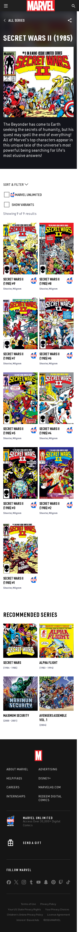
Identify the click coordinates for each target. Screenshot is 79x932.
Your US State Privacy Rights (24, 909)
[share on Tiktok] (68, 883)
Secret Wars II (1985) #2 (49, 505)
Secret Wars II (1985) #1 (13, 580)
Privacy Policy (48, 904)
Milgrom (17, 288)
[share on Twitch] (61, 883)
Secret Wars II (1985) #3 (13, 505)
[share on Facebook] (8, 883)
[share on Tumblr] (31, 883)
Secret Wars (12, 662)
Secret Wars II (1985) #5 (13, 431)
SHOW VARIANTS (23, 204)
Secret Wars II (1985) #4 (49, 431)
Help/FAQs (14, 778)
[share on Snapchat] (46, 883)
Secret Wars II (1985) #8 (49, 281)
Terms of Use (28, 904)
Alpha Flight (48, 662)
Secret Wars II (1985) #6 (49, 356)
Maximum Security (16, 715)
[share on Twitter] (16, 883)
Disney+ (45, 778)
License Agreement (58, 914)
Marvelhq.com (50, 787)
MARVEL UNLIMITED (28, 194)
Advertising (48, 769)
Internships (16, 796)
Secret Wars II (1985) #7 (13, 356)
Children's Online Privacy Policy (25, 914)
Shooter (7, 288)
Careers (13, 787)
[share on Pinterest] (53, 883)
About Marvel (17, 769)
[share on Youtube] (38, 883)
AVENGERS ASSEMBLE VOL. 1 (53, 717)
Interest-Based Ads (27, 920)
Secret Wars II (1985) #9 (13, 281)
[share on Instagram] (24, 883)
